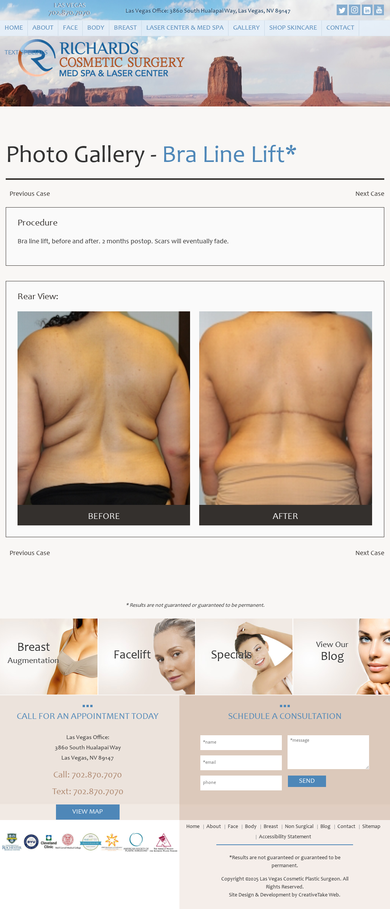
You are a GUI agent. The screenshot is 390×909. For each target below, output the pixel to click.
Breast (125, 28)
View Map (87, 812)
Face (70, 28)
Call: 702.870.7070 (87, 775)
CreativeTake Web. (319, 895)
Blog (325, 827)
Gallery (246, 28)
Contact (340, 28)
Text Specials (26, 52)
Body (95, 28)
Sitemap (371, 827)
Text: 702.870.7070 (87, 792)
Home (14, 28)
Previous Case (30, 194)
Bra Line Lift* (229, 156)
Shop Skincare (293, 28)
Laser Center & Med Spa (185, 28)
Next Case (369, 194)
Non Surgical (299, 827)
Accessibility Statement (285, 837)
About (42, 28)
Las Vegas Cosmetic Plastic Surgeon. (301, 879)
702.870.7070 (70, 13)
